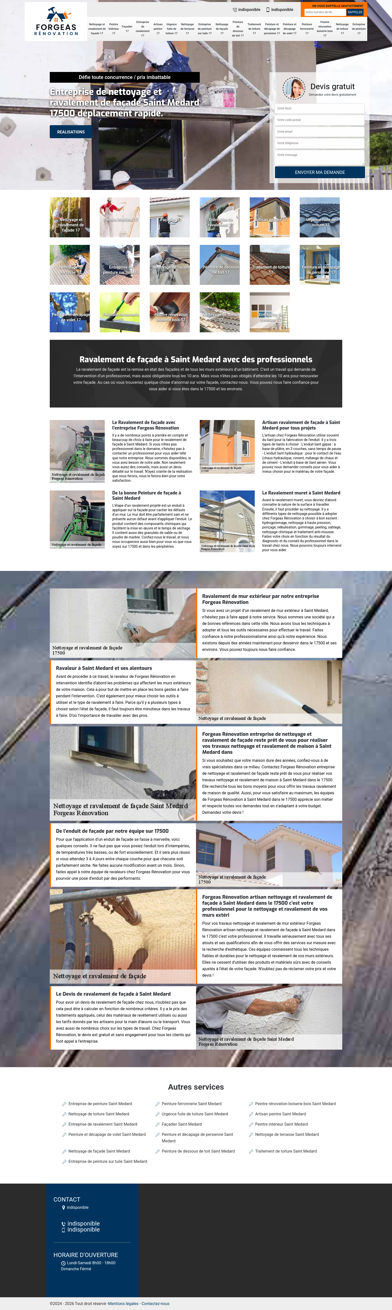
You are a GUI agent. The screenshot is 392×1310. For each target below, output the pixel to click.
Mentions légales (123, 1303)
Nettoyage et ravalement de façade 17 (97, 29)
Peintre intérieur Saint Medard (281, 1124)
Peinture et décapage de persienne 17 (272, 29)
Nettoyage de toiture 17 (342, 29)
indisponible (246, 9)
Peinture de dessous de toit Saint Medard (198, 1151)
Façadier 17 (127, 29)
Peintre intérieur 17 (113, 29)
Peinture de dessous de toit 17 (238, 28)
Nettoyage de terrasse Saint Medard (287, 1134)
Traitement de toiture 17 (254, 29)
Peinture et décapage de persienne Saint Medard (197, 1137)
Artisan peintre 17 (158, 29)
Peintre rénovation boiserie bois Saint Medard (295, 1103)
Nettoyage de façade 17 (222, 29)
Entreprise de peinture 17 (359, 29)
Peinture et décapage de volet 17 (289, 29)
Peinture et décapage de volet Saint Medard (107, 1134)
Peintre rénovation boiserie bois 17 (325, 28)
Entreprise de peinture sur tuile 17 (205, 29)
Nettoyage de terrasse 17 (187, 29)
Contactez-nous (156, 1303)
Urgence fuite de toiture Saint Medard (195, 1114)
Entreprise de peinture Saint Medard (100, 1103)
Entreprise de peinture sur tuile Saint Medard (107, 1161)
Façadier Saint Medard (182, 1124)
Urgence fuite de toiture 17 (172, 29)
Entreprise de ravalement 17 (143, 28)
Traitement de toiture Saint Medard (286, 1151)
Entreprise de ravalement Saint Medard (102, 1124)
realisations (71, 132)
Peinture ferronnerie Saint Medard (192, 1103)
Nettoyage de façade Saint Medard (99, 1151)
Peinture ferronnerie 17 (307, 29)
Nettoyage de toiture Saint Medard (98, 1114)
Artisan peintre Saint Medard (280, 1114)
